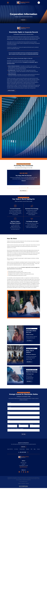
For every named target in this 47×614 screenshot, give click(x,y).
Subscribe (23, 446)
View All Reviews (23, 190)
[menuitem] (19, 483)
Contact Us (23, 19)
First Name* (9, 402)
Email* (8, 415)
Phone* (8, 411)
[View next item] (27, 187)
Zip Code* (31, 424)
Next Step (23, 434)
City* (8, 424)
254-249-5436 (23, 452)
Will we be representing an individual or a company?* (15, 428)
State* (20, 424)
